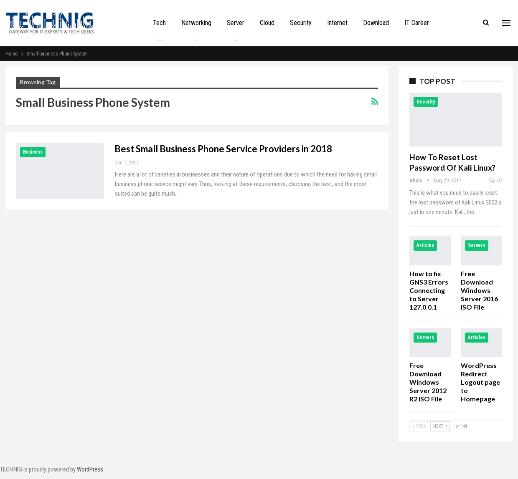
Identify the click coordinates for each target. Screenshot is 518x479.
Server (235, 23)
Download (376, 23)
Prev (419, 426)
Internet (337, 23)
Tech (159, 23)
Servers (476, 245)
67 (495, 180)
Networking (196, 23)
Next (440, 426)
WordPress (90, 469)
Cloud (267, 23)
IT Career (416, 23)
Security (301, 23)
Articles (425, 245)
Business (33, 152)
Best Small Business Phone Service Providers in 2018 (223, 148)
